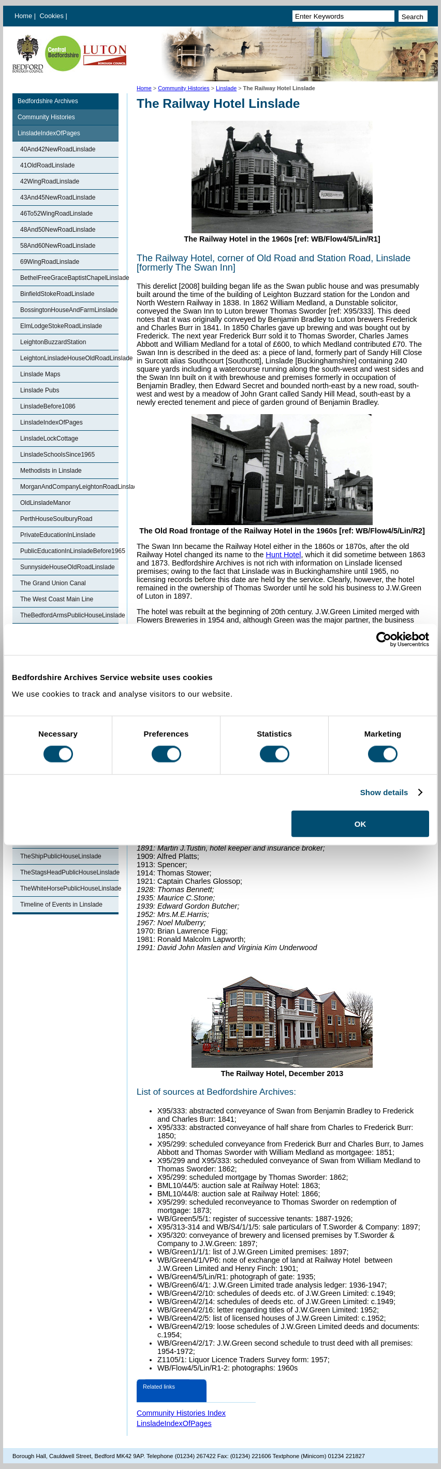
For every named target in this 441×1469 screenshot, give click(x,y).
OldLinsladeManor (45, 502)
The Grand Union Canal (53, 583)
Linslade (226, 88)
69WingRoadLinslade (49, 261)
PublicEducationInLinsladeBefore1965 (69, 551)
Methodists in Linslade (51, 470)
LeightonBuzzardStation (53, 342)
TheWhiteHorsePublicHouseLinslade (69, 888)
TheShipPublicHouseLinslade (60, 856)
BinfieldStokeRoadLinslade (57, 294)
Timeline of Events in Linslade (61, 904)
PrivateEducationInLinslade (57, 535)
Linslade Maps (40, 374)
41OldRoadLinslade (47, 165)
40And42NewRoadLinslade (57, 149)
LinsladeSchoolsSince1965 (57, 454)
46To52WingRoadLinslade (56, 213)
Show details (384, 792)
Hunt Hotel (283, 554)
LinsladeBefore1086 (48, 406)
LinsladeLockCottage (49, 438)
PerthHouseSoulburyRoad (56, 518)
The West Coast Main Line (56, 599)
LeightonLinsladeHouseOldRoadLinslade (69, 358)
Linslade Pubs (39, 390)
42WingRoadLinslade (49, 181)
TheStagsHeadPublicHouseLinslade (69, 872)
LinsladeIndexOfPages (49, 133)
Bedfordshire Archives (48, 101)
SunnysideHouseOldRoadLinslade (67, 567)
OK (360, 823)
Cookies (53, 16)
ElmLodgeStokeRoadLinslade (61, 326)
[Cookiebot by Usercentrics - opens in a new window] (384, 639)
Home (23, 16)
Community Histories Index (181, 1413)
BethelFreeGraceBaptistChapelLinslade (69, 277)
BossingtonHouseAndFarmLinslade (68, 310)
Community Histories (184, 88)
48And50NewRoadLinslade (57, 229)
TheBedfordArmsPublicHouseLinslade (69, 615)
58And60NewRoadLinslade (57, 245)
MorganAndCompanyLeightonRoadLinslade (69, 486)
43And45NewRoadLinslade (57, 197)
